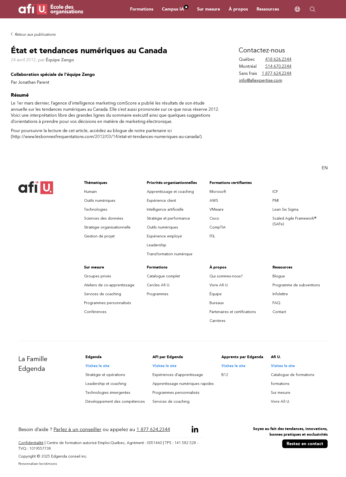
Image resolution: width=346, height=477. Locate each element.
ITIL (212, 236)
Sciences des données (103, 218)
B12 (224, 374)
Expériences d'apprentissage (177, 374)
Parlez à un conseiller (77, 429)
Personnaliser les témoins (37, 464)
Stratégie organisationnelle (107, 227)
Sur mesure (208, 9)
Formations (141, 9)
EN (325, 167)
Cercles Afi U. (158, 285)
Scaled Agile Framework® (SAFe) (294, 221)
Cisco (214, 218)
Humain (90, 191)
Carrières (217, 320)
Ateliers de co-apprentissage (109, 285)
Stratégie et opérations (105, 374)
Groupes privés (97, 276)
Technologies (95, 209)
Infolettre (280, 294)
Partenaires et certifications (232, 312)
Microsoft (217, 191)
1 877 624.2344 (276, 73)
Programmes (157, 294)
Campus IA (175, 9)
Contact (279, 312)
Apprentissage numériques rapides (183, 383)
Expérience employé (164, 236)
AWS (213, 200)
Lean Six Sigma (285, 209)
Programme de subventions (296, 285)
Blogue (278, 276)
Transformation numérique (169, 254)
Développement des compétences (115, 401)
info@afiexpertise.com (260, 80)
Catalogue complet (163, 276)
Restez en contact (305, 443)
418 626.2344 (278, 59)
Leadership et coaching (105, 383)
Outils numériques (99, 200)
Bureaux (216, 303)
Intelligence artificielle (165, 209)
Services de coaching (102, 294)
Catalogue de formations (292, 374)
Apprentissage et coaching (170, 191)
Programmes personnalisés (107, 303)
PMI (275, 200)
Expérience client (161, 200)
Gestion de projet (99, 236)
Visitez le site (97, 366)
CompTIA (217, 227)
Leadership (156, 245)
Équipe (215, 294)
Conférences (95, 312)
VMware (216, 209)
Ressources (268, 9)
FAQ (276, 303)
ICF (275, 191)
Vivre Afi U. (218, 285)
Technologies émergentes (107, 392)
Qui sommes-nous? (226, 276)
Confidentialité (31, 443)
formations (280, 383)
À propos (238, 9)
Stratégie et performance (168, 218)
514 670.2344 (278, 66)
